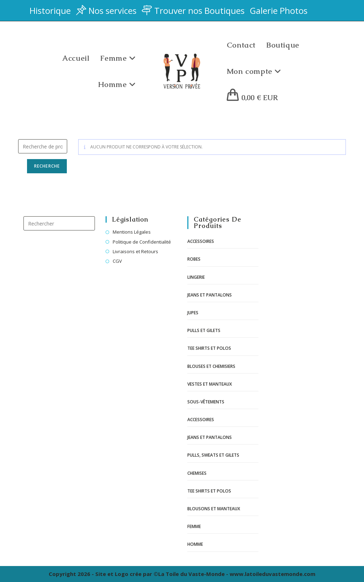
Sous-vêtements (205, 402)
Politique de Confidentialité (142, 242)
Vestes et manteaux (209, 384)
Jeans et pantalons (209, 295)
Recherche (47, 166)
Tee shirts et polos (209, 348)
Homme (195, 544)
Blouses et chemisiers (211, 366)
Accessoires (200, 241)
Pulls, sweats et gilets (213, 455)
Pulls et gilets (203, 330)
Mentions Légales (132, 232)
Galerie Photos (278, 10)
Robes (193, 259)
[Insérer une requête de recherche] (59, 223)
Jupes (192, 313)
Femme (194, 526)
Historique (50, 10)
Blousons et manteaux (213, 509)
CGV (117, 261)
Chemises (197, 473)
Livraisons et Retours (135, 251)
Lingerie (196, 277)
